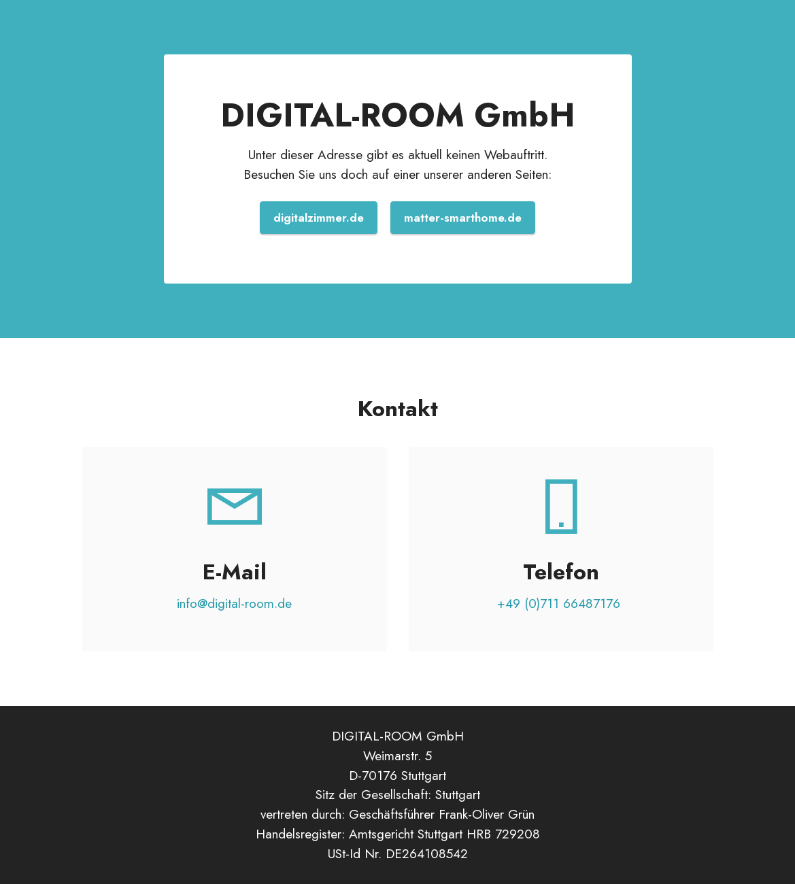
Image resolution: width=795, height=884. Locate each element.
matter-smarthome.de (463, 217)
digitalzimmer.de (318, 217)
